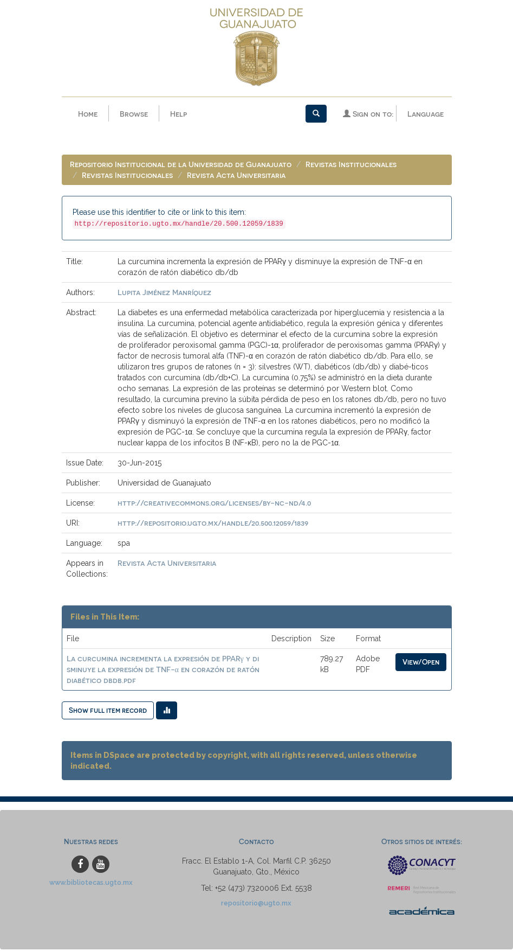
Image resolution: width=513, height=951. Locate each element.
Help (178, 113)
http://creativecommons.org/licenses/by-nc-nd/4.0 (214, 502)
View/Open (420, 662)
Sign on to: (368, 113)
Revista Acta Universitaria (236, 175)
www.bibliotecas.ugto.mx (91, 882)
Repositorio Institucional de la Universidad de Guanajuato (180, 164)
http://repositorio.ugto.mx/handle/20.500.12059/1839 (213, 522)
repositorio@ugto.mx (256, 903)
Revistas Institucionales (351, 164)
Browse (134, 113)
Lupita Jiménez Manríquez (164, 292)
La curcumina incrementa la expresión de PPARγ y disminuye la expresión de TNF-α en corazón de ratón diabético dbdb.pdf (163, 669)
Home (88, 113)
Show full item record (108, 710)
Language (425, 113)
